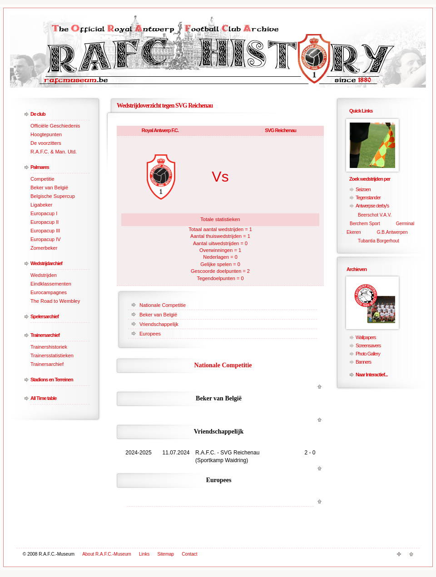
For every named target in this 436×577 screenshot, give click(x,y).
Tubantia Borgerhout (378, 240)
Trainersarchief (44, 335)
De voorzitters (45, 143)
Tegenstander (368, 197)
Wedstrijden (43, 275)
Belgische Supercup (52, 196)
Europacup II (44, 222)
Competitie (42, 179)
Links (144, 554)
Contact (189, 554)
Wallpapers (366, 337)
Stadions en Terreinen (51, 379)
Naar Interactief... (371, 374)
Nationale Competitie (162, 305)
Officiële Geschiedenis (55, 125)
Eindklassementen (50, 283)
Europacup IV (45, 239)
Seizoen (363, 189)
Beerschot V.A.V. (374, 214)
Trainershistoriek (48, 347)
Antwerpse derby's (372, 205)
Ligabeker (41, 204)
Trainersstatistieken (52, 355)
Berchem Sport (365, 223)
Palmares (39, 167)
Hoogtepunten (46, 134)
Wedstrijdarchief (46, 263)
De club (37, 114)
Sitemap (165, 554)
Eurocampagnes (48, 292)
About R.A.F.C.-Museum (106, 554)
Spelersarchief (44, 316)
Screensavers (368, 345)
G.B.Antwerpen (392, 232)
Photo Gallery (368, 353)
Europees (150, 333)
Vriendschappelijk (158, 324)
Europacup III (45, 230)
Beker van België (49, 187)
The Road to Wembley (55, 301)
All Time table (43, 398)
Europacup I (43, 213)
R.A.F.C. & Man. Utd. (53, 151)
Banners (363, 362)
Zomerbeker (43, 248)
